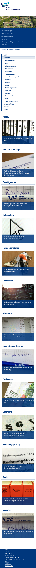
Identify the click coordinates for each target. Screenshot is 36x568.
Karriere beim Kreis (7, 33)
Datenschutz (8, 71)
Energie (6, 109)
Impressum (8, 553)
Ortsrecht (4, 39)
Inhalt (7, 549)
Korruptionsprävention (11, 88)
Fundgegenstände (10, 74)
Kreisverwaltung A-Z (7, 30)
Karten (7, 85)
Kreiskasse (8, 90)
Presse (7, 562)
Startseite (4, 49)
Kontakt (7, 551)
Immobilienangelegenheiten (12, 77)
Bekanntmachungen (7, 36)
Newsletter (9, 566)
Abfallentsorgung (9, 60)
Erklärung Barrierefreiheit (14, 560)
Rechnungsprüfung (10, 96)
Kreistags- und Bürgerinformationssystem (13, 42)
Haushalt (4, 45)
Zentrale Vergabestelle (11, 101)
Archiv (6, 63)
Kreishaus (10, 49)
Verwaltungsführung (9, 104)
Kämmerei (8, 79)
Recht (6, 98)
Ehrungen (6, 107)
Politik (5, 55)
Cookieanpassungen (12, 558)
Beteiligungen (9, 69)
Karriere (7, 82)
